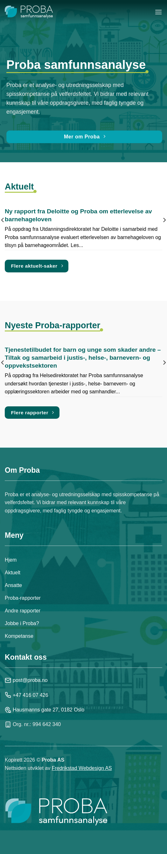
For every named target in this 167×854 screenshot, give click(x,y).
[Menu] (158, 12)
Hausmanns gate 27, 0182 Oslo (44, 710)
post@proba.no (26, 680)
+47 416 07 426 (26, 695)
